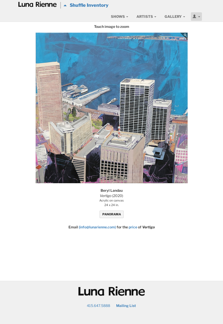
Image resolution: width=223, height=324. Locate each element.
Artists (146, 16)
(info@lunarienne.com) (97, 227)
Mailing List (126, 305)
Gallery (175, 16)
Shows (119, 16)
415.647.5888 (98, 305)
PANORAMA (111, 214)
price (133, 227)
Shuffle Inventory (85, 5)
